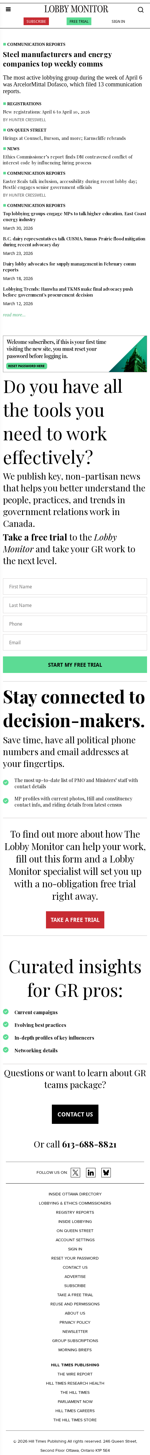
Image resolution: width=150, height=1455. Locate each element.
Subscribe (36, 21)
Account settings (75, 1239)
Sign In (118, 21)
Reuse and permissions (75, 1304)
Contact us (75, 1114)
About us (75, 1313)
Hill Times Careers (75, 1410)
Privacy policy (75, 1322)
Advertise (75, 1276)
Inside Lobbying (75, 1221)
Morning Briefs (75, 1349)
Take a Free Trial (75, 1294)
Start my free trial (75, 664)
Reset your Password (75, 1258)
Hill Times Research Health (75, 1383)
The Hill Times (75, 1392)
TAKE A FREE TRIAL (75, 920)
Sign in (75, 1249)
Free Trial (79, 21)
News (13, 149)
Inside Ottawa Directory (75, 1194)
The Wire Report (75, 1374)
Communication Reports (36, 44)
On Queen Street (27, 130)
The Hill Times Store (75, 1419)
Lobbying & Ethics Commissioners (75, 1203)
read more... (14, 314)
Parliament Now (75, 1401)
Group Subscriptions (75, 1340)
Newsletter (75, 1331)
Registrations (24, 104)
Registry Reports (75, 1212)
